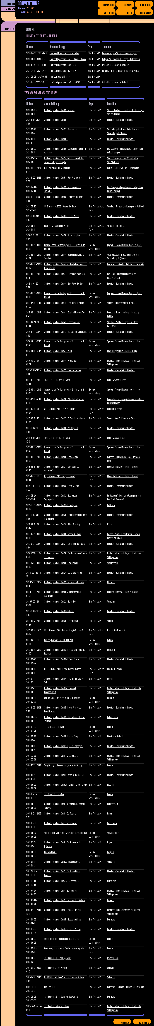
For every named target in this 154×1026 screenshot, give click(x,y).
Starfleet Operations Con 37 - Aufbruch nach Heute (64, 418)
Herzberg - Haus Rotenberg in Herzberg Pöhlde (120, 70)
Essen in (110, 784)
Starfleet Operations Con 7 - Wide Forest (60, 823)
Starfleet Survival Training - (61, 76)
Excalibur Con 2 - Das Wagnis (55, 967)
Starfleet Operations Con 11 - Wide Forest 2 (61, 755)
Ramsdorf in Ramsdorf (116, 630)
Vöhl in (110, 621)
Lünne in (110, 524)
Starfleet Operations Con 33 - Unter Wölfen (61, 486)
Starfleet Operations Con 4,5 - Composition (61, 881)
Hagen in (110, 813)
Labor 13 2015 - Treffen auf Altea (57, 437)
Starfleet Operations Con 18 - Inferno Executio (62, 659)
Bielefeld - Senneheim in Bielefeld (115, 65)
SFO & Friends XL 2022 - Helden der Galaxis (60, 206)
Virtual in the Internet (116, 225)
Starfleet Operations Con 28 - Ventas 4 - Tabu (62, 534)
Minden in (111, 582)
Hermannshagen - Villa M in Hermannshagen (119, 53)
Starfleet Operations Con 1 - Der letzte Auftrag (62, 929)
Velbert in (111, 861)
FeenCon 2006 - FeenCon (54, 794)
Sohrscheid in (112, 717)
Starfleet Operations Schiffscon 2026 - (65, 65)
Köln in (110, 640)
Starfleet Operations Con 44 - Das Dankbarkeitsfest (64, 312)
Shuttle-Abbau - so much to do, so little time (62, 698)
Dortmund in (112, 919)
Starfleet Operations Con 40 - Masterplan (60, 360)
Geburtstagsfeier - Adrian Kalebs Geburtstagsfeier (64, 948)
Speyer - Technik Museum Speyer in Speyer (124, 245)
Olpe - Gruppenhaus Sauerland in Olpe (122, 351)
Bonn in (110, 727)
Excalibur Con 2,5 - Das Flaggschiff (57, 958)
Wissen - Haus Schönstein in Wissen (122, 303)
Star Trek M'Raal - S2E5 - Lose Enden (64, 53)
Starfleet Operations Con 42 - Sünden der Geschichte (65, 331)
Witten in (111, 601)
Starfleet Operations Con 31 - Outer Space (60, 505)
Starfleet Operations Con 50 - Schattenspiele (62, 235)
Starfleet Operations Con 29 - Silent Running (62, 524)
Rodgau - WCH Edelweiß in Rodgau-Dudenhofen (121, 59)
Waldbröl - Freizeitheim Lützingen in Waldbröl (125, 206)
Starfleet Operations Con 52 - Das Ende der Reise (63, 197)
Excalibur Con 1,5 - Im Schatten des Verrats (61, 996)
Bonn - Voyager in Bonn (116, 380)
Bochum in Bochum (115, 409)
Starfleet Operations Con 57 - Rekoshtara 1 (61, 129)
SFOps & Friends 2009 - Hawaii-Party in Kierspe (62, 669)
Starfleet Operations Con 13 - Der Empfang (61, 736)
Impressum (125, 1022)
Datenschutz (144, 1022)
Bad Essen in (112, 823)
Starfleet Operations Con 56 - (55, 139)
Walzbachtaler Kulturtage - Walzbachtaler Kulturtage (65, 833)
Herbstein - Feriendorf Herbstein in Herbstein (125, 264)
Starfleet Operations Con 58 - (55, 119)
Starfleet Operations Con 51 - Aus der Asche (61, 216)
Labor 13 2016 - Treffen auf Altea (57, 380)
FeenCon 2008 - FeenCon (54, 727)
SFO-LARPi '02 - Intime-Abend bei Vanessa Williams (64, 977)
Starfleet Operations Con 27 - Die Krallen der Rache (64, 543)
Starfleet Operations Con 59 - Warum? (59, 110)
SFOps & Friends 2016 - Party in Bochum (59, 409)
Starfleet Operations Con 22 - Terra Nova (60, 601)
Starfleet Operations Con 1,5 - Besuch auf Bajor (63, 919)
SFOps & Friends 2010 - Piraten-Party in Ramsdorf (63, 630)
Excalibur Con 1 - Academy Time (56, 1006)
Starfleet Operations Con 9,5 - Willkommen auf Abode (65, 784)
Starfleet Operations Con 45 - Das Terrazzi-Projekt (64, 303)
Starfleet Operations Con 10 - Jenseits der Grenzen (64, 775)
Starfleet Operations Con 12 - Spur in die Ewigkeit (63, 746)
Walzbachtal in (113, 833)
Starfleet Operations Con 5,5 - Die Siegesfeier (62, 861)
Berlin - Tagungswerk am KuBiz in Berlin (123, 168)
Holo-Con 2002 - (50, 987)
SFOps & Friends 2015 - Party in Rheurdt (59, 476)
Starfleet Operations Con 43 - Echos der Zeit (62, 322)
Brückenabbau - (50, 852)
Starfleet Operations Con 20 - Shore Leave (61, 621)
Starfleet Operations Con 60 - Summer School (68, 59)
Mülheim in (111, 881)
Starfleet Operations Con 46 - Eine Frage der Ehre (63, 283)
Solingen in (111, 967)
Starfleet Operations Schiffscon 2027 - (65, 82)
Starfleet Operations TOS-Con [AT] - (64, 70)
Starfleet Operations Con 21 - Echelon (59, 611)
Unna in (110, 938)
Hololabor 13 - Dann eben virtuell (57, 225)
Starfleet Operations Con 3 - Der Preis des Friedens (64, 900)
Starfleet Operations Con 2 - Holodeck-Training (63, 910)
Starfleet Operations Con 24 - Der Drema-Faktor (63, 572)
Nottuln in (111, 505)
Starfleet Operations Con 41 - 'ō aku (58, 351)
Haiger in (110, 698)
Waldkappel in (112, 563)
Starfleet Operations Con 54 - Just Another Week (63, 177)
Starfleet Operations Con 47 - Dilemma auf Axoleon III (65, 274)
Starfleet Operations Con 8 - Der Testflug (60, 813)
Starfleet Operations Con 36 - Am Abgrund (61, 428)
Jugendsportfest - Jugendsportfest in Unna (61, 938)
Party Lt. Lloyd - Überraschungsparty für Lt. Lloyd (63, 765)
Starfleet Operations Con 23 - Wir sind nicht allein (64, 582)
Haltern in (111, 678)
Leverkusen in (112, 958)
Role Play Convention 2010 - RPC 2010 (58, 640)
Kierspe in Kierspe (114, 669)
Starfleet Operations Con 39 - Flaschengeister (62, 370)
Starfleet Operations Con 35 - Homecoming (61, 457)
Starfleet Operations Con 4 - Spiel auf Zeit (61, 890)
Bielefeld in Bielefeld (115, 736)
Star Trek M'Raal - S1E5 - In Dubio (57, 168)
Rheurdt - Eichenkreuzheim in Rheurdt (122, 466)
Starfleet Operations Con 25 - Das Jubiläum (61, 563)
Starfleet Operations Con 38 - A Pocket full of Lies (64, 399)
